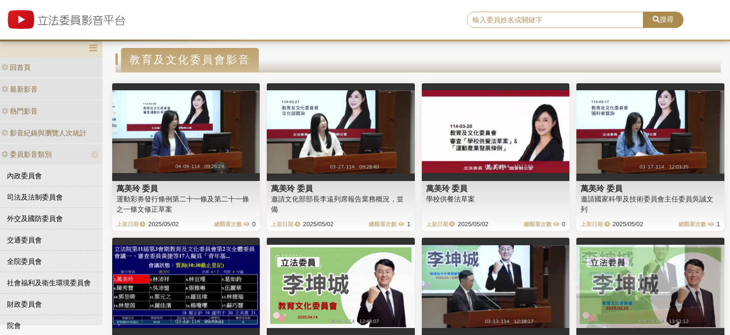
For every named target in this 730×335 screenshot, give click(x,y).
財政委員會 (24, 304)
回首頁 (16, 67)
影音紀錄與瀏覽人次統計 (44, 133)
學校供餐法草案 (450, 199)
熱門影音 (19, 111)
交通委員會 (24, 240)
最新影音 (19, 89)
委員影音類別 (26, 154)
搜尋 (663, 19)
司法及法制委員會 (35, 197)
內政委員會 (24, 176)
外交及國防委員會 (35, 218)
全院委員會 (24, 261)
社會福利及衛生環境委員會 (49, 283)
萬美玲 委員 (137, 188)
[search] (555, 20)
